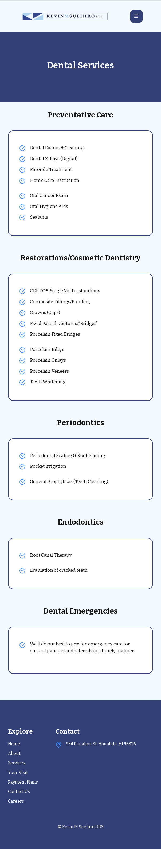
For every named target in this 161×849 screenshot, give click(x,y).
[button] (136, 16)
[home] (65, 16)
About (14, 753)
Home (14, 743)
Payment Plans (23, 782)
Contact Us (19, 791)
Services (16, 762)
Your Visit (18, 772)
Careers (16, 801)
